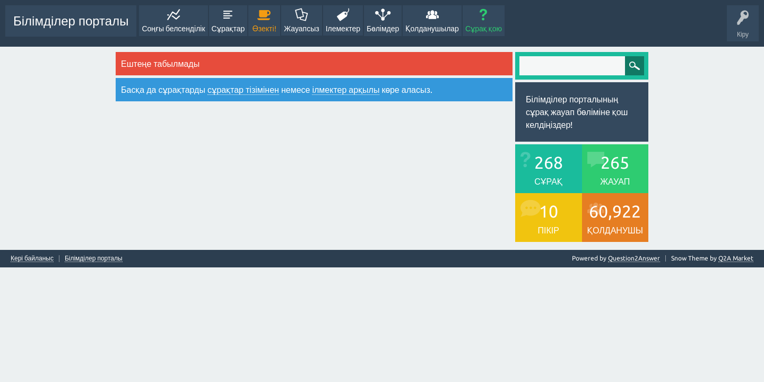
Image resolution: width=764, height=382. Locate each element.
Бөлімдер (383, 28)
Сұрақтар (228, 28)
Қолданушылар (432, 28)
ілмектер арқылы (345, 89)
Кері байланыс (32, 258)
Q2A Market (735, 258)
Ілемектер (343, 28)
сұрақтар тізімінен (243, 89)
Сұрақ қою (483, 28)
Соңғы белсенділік (173, 28)
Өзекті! (264, 28)
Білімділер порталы (70, 21)
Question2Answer (634, 258)
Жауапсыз (301, 28)
